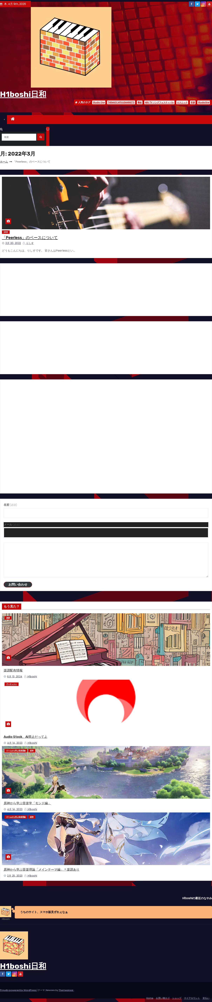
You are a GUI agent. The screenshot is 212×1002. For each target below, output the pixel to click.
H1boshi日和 (23, 94)
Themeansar (66, 990)
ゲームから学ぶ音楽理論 (16, 750)
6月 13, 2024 (14, 676)
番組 (140, 102)
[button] (1, 129)
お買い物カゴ (163, 998)
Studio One (99, 102)
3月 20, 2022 (13, 243)
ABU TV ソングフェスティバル (159, 102)
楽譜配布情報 (13, 670)
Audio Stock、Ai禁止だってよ (25, 737)
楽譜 (8, 617)
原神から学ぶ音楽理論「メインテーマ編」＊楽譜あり (41, 869)
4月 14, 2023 (15, 743)
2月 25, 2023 (15, 875)
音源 (193, 102)
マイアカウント (192, 998)
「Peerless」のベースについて (30, 237)
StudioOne (203, 102)
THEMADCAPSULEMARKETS (121, 102)
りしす (28, 243)
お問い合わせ (17, 584)
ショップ (176, 998)
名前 (10, 505)
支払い (206, 998)
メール (12, 525)
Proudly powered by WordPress (18, 990)
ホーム (4, 161)
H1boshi (30, 676)
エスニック (182, 102)
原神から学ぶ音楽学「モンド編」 (27, 803)
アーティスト (11, 684)
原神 (31, 750)
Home (149, 998)
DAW (6, 232)
